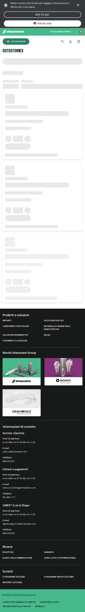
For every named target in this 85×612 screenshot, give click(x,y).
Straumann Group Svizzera (59, 576)
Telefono (7, 457)
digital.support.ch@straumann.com (19, 524)
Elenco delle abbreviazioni (17, 558)
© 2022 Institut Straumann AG (19, 595)
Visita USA (42, 23)
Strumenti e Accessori (15, 340)
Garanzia (49, 552)
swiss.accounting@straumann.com (19, 487)
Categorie (16, 41)
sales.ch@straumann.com (15, 451)
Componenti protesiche (16, 326)
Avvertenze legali (49, 602)
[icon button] (78, 5)
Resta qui (42, 14)
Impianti (7, 320)
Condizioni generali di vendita (19, 602)
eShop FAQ (8, 552)
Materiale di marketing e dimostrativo (57, 328)
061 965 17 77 (9, 497)
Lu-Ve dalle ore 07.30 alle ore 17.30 (19, 442)
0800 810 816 (9, 533)
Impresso (40, 606)
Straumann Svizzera (14, 576)
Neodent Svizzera (12, 582)
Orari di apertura (11, 438)
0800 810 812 (9, 461)
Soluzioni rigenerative (15, 335)
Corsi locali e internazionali (60, 558)
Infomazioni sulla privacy (17, 606)
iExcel (47, 335)
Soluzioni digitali (54, 320)
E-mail (6, 448)
